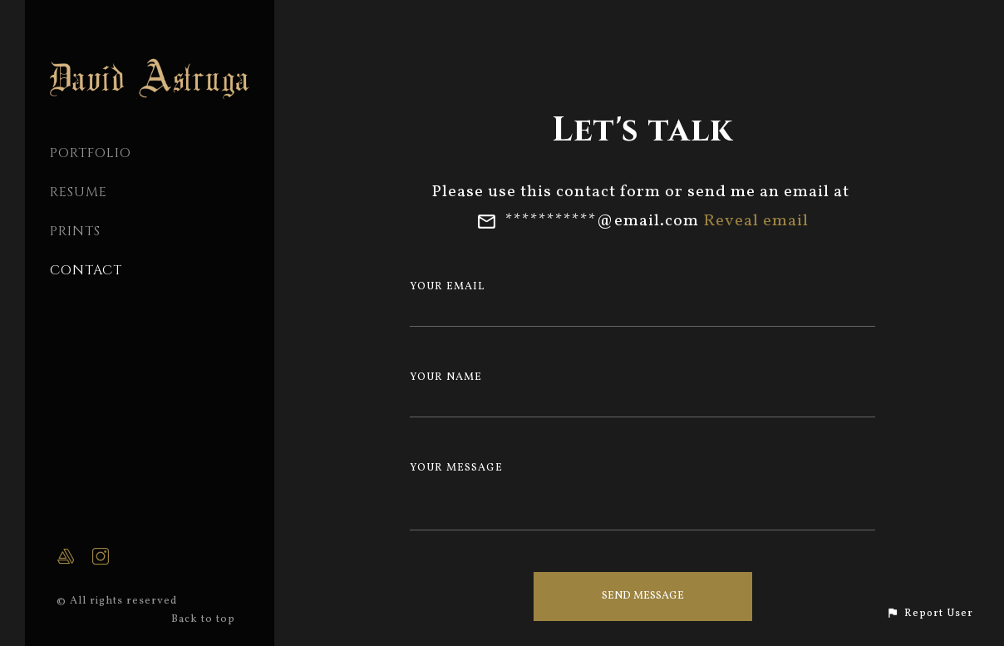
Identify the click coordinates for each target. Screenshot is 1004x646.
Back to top (205, 619)
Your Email (447, 286)
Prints (75, 231)
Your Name (446, 377)
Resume (78, 192)
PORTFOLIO (90, 153)
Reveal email (756, 221)
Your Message (456, 468)
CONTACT (86, 270)
